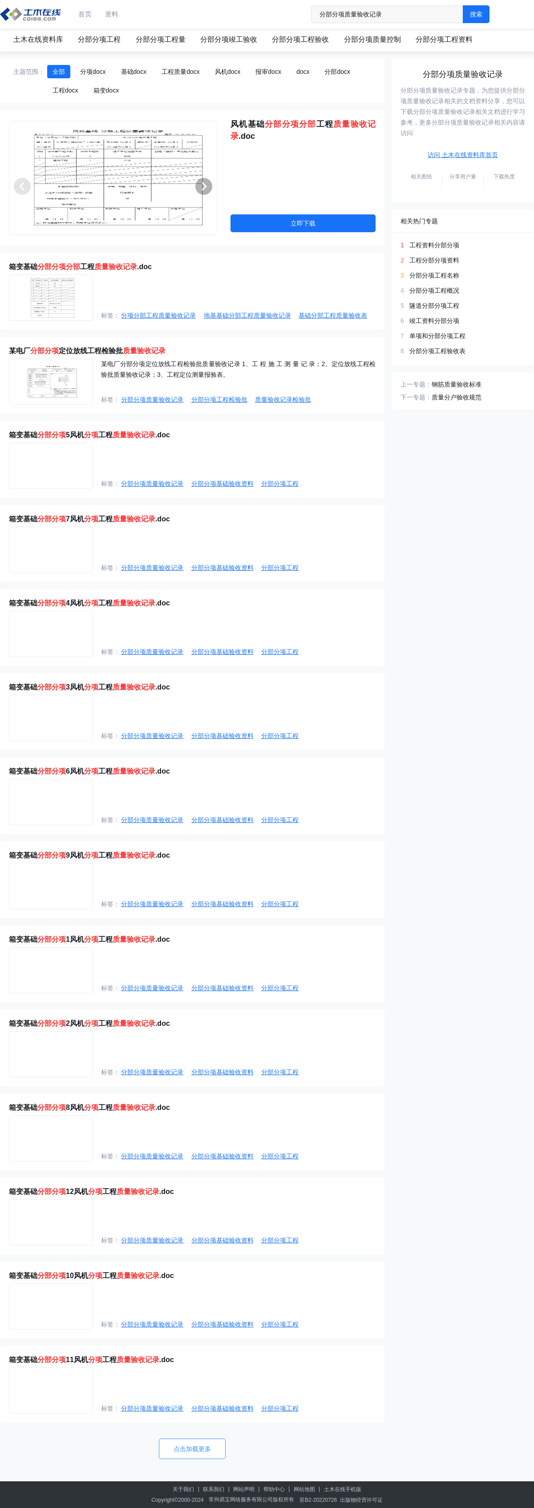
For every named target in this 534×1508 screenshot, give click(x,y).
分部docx (337, 71)
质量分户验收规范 (456, 397)
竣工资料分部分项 (434, 320)
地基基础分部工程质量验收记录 (247, 315)
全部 (59, 71)
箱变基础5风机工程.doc (89, 435)
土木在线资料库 (38, 39)
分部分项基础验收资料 (222, 483)
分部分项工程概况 (434, 290)
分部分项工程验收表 (437, 351)
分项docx (93, 71)
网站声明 (244, 1489)
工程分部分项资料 (434, 260)
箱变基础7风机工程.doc (89, 519)
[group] (113, 177)
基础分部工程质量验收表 (333, 315)
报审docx (268, 71)
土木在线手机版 (342, 1489)
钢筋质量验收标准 (456, 384)
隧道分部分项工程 (434, 305)
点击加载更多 (192, 1448)
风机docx (228, 71)
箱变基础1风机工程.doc (89, 939)
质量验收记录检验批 (283, 399)
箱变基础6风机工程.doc (89, 771)
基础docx (134, 71)
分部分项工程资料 (444, 39)
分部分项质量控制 (372, 39)
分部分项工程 (99, 39)
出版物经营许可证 (361, 1500)
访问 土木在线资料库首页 (463, 154)
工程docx (65, 90)
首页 (85, 14)
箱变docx (106, 90)
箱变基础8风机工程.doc (89, 1107)
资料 (111, 14)
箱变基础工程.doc (80, 266)
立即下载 (303, 223)
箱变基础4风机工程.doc (89, 603)
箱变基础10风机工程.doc (91, 1275)
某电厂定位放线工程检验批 (87, 351)
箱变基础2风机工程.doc (89, 1023)
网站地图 (304, 1489)
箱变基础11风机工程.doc (91, 1359)
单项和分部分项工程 (437, 335)
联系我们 (213, 1489)
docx (303, 71)
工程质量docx (181, 71)
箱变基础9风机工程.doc (89, 855)
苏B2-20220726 (318, 1500)
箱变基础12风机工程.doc (91, 1191)
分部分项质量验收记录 (152, 399)
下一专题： (416, 397)
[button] (203, 186)
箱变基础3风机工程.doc (89, 687)
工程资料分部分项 (434, 245)
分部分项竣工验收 (228, 39)
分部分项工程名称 (434, 275)
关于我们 (183, 1489)
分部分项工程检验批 (219, 399)
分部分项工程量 (161, 39)
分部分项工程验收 (300, 39)
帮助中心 (274, 1489)
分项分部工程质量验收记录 (158, 315)
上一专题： (416, 384)
